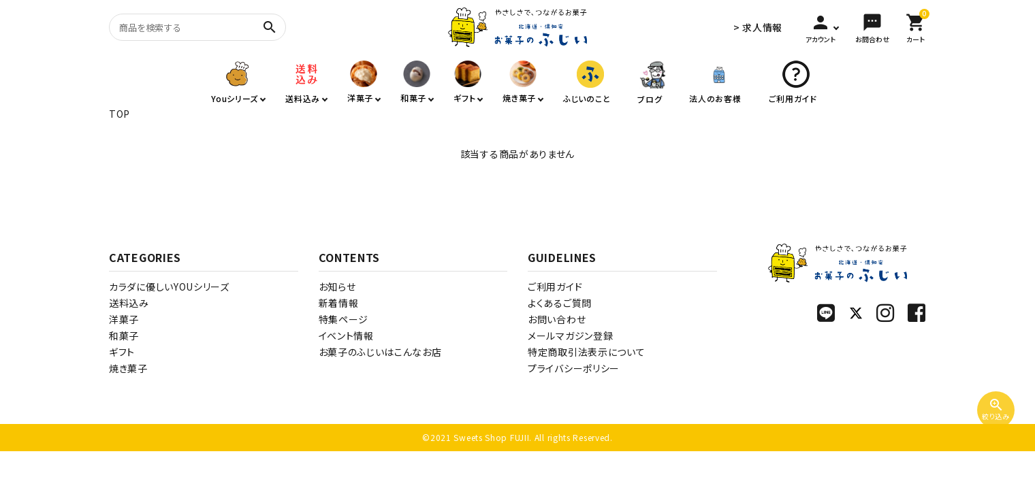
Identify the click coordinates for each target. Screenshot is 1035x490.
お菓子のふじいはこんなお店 (380, 352)
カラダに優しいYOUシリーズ (169, 286)
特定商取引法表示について (586, 352)
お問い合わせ (557, 319)
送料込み (129, 303)
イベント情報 (346, 335)
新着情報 (339, 303)
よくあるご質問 (560, 303)
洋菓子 (124, 319)
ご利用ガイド (555, 286)
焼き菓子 (128, 368)
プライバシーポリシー (574, 368)
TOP (119, 113)
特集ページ (344, 319)
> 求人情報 (757, 27)
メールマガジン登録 (570, 335)
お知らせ (337, 286)
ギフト (122, 352)
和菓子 (124, 335)
